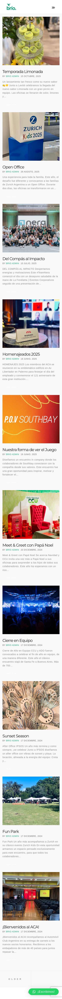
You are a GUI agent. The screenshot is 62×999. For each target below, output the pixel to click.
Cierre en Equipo (17, 640)
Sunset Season (15, 736)
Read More (11, 104)
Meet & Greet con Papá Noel (27, 545)
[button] (44, 991)
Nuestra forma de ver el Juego (29, 449)
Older (15, 979)
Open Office (13, 167)
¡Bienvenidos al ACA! (20, 927)
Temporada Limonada (22, 71)
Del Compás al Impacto (23, 258)
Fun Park (10, 831)
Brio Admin (12, 76)
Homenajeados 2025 (21, 354)
